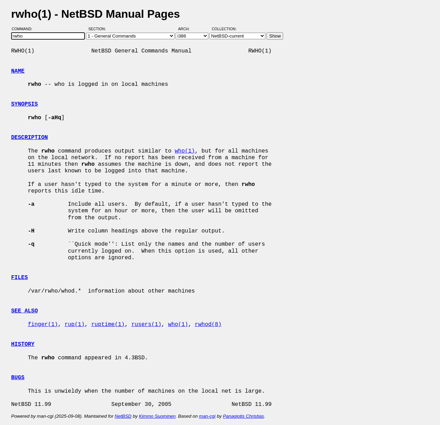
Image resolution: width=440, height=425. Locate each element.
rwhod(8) (208, 324)
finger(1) (43, 324)
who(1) (185, 151)
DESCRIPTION (29, 137)
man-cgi (207, 416)
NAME (17, 71)
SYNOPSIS (24, 104)
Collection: (224, 29)
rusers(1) (146, 324)
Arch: (187, 29)
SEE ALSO (24, 311)
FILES (19, 277)
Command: (24, 29)
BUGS (17, 378)
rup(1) (75, 324)
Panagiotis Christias (243, 416)
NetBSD (123, 416)
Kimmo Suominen (157, 416)
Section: (98, 29)
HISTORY (22, 344)
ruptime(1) (108, 324)
